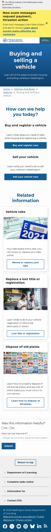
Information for (14, 491)
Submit (8, 446)
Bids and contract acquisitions (19, 516)
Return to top (25, 462)
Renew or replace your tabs (25, 264)
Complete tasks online (19, 481)
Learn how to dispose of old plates (25, 402)
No (13, 428)
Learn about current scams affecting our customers (20, 31)
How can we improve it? (15, 433)
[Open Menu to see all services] (45, 40)
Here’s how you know (11, 7)
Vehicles (7, 92)
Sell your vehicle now (25, 177)
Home (6, 89)
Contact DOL (13, 500)
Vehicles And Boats (24, 89)
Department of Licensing (20, 472)
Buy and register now (25, 145)
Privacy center (24, 520)
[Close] (46, 24)
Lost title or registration (26, 333)
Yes (5, 428)
